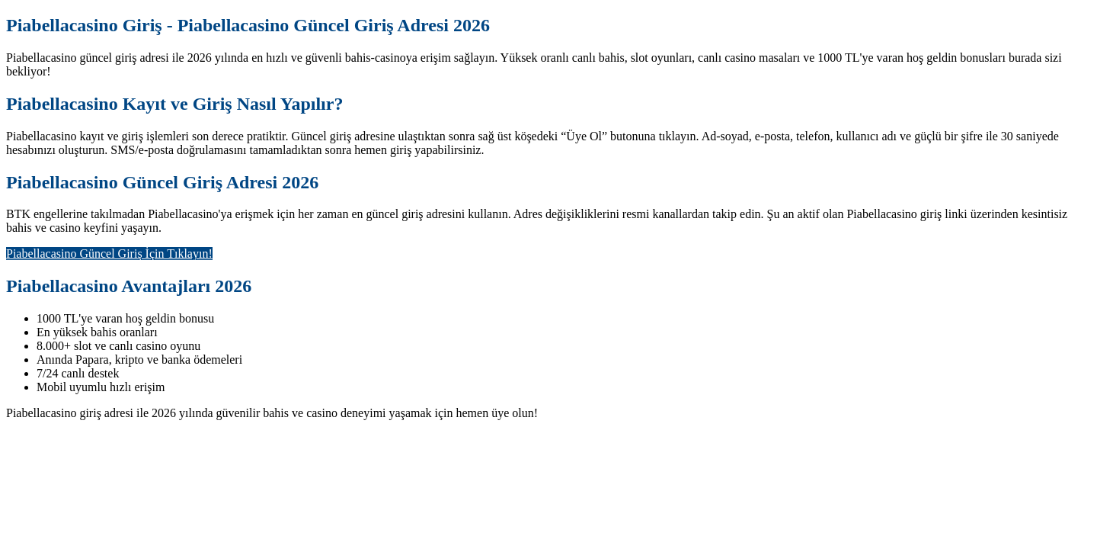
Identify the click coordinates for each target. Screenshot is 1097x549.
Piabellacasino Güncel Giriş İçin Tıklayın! (109, 253)
